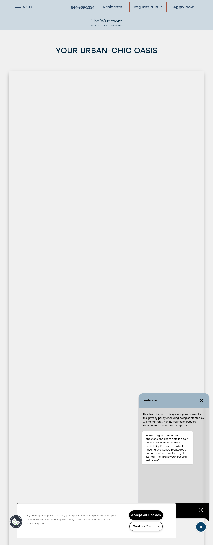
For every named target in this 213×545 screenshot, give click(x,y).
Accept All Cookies (146, 515)
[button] (113, 7)
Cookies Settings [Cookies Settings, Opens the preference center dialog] (146, 526)
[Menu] (23, 7)
